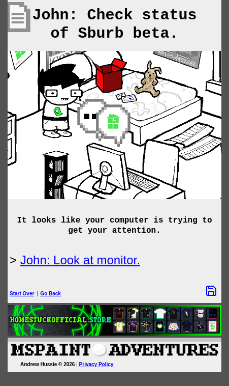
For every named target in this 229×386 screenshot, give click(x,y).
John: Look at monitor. (80, 260)
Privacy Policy (96, 364)
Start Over (22, 293)
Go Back (50, 293)
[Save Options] (211, 291)
